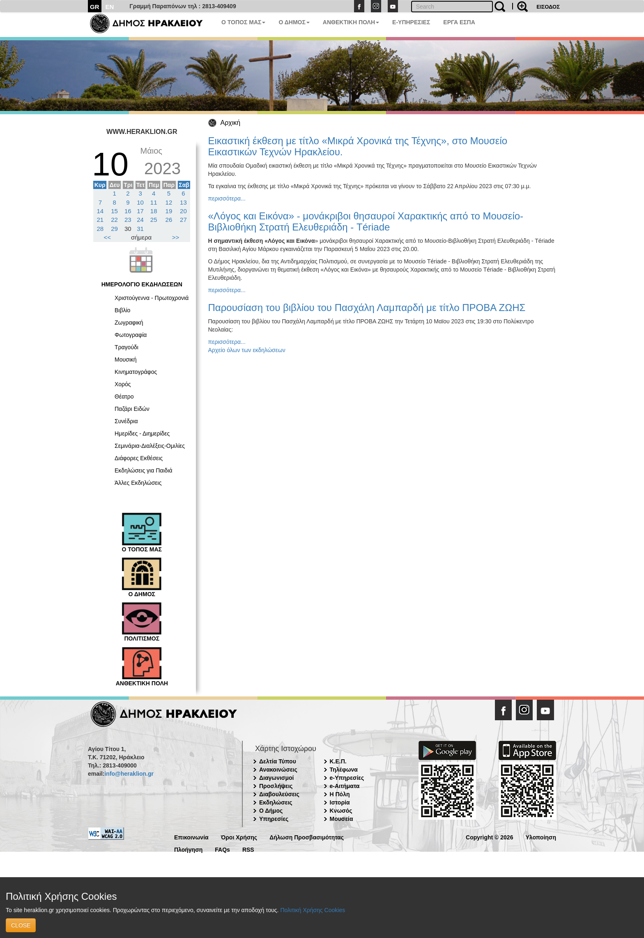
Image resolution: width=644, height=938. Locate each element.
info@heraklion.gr (128, 773)
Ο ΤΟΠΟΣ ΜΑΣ (243, 22)
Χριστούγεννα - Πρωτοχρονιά (152, 298)
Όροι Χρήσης (239, 836)
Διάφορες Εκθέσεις (139, 458)
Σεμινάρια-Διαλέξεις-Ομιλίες (150, 445)
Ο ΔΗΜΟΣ (293, 22)
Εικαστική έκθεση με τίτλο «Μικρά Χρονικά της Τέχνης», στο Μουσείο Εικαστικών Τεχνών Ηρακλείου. (358, 146)
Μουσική (126, 359)
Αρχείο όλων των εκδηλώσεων (246, 350)
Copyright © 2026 (489, 836)
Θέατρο (124, 396)
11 (153, 202)
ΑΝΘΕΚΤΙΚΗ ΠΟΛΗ (351, 22)
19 (169, 210)
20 (183, 210)
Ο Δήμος (271, 810)
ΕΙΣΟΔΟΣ (548, 7)
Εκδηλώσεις (275, 802)
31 (140, 228)
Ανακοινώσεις (278, 769)
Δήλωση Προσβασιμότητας (306, 836)
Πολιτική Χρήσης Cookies (312, 910)
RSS (248, 849)
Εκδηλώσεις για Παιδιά (143, 470)
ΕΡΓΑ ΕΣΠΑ (459, 22)
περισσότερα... (227, 198)
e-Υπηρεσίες (347, 777)
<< (107, 237)
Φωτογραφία (131, 335)
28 (100, 228)
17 (140, 210)
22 (114, 219)
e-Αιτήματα (345, 786)
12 (169, 202)
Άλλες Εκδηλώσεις (138, 482)
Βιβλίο (122, 310)
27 (183, 219)
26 (169, 219)
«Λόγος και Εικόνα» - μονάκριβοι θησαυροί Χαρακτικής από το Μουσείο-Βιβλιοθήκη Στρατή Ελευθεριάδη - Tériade (366, 221)
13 (183, 202)
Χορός (123, 384)
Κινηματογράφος (136, 372)
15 (114, 210)
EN (110, 6)
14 (100, 210)
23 (127, 219)
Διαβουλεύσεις (279, 794)
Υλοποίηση (540, 836)
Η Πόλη (340, 794)
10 (140, 202)
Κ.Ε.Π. (338, 761)
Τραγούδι (126, 347)
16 (127, 210)
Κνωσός (341, 810)
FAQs (222, 849)
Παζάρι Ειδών (132, 409)
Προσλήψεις (276, 786)
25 (153, 219)
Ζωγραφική (129, 322)
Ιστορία (340, 802)
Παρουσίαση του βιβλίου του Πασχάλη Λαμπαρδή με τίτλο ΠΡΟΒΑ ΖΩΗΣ (367, 307)
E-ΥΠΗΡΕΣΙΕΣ (411, 22)
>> (175, 237)
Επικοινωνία (191, 836)
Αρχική (231, 122)
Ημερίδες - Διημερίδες (142, 433)
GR (94, 6)
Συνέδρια (126, 421)
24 (140, 219)
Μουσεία (341, 819)
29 (114, 228)
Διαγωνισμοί (276, 777)
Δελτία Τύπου (277, 761)
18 (153, 210)
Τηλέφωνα (344, 769)
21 (100, 219)
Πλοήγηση (188, 849)
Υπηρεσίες (273, 819)
